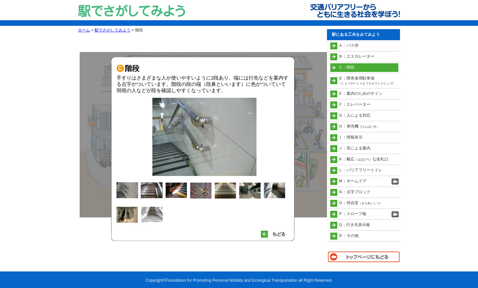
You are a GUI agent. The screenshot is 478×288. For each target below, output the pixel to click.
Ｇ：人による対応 (354, 115)
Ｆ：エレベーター (354, 104)
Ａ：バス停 (348, 45)
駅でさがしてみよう (112, 30)
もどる (276, 234)
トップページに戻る (363, 257)
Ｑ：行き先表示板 (354, 224)
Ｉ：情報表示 (350, 137)
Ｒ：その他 (348, 235)
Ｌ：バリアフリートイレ (360, 170)
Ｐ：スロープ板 (352, 213)
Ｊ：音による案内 (354, 148)
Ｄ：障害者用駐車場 (366, 80)
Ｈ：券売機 (359, 126)
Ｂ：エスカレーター (356, 56)
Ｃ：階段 (347, 67)
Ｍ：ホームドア (352, 181)
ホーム (84, 30)
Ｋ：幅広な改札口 (363, 159)
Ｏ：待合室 (360, 203)
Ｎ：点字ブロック (354, 192)
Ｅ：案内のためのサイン (360, 93)
